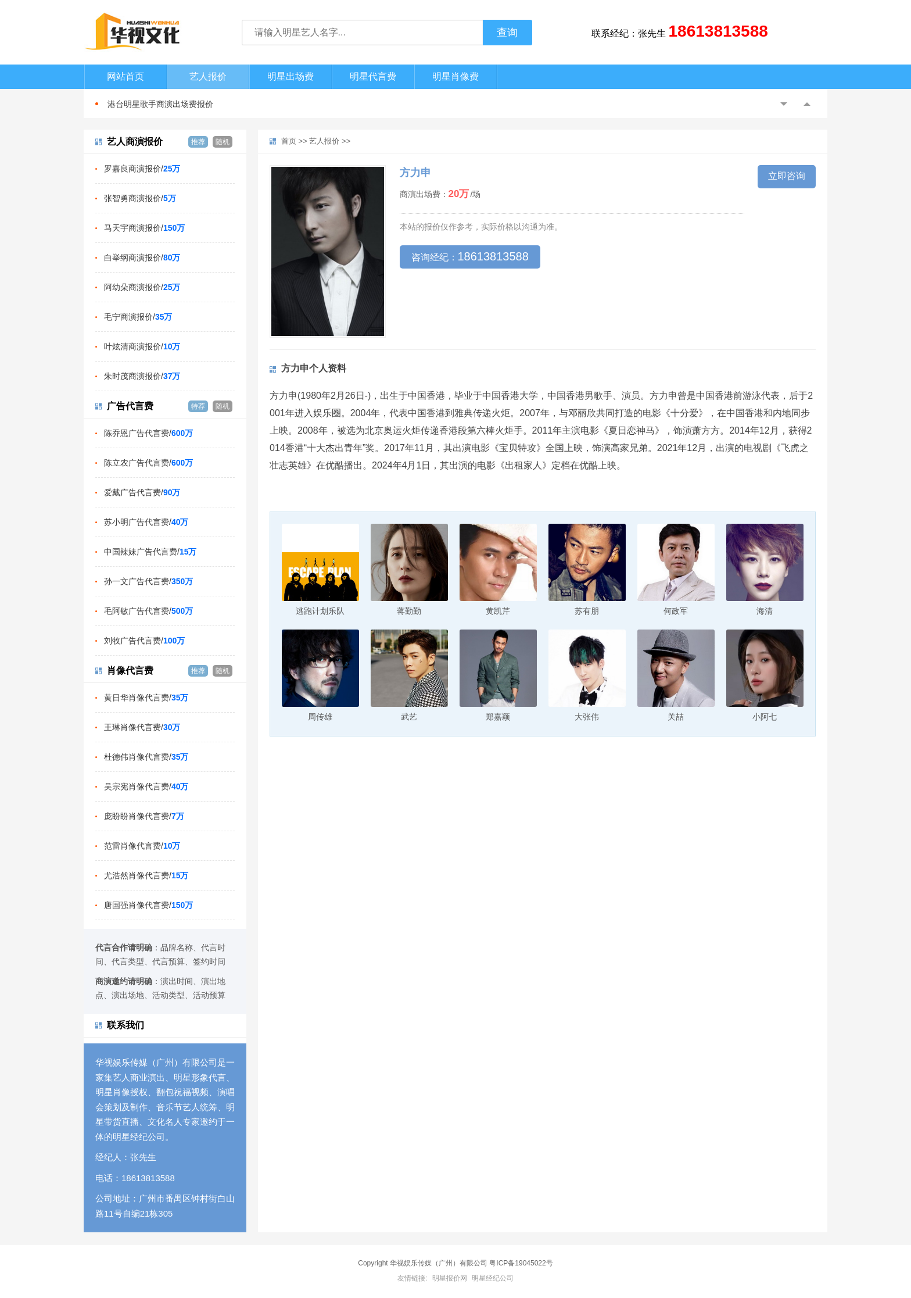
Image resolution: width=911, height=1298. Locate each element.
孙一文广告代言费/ (148, 581)
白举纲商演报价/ (142, 257)
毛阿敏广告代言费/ (148, 611)
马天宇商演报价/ (144, 228)
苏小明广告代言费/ (146, 522)
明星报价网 (449, 1278)
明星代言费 (373, 76)
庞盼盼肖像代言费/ (144, 816)
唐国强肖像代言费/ (148, 905)
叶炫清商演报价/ (142, 346)
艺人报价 (208, 76)
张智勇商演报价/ (140, 198)
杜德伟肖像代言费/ (146, 756)
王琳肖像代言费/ (142, 727)
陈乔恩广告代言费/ (148, 433)
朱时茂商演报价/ (142, 376)
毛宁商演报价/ (138, 316)
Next (807, 104)
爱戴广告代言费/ (142, 492)
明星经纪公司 (493, 1278)
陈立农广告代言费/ (148, 462)
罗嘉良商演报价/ (142, 168)
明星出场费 (290, 76)
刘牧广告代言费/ (144, 640)
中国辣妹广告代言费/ (150, 551)
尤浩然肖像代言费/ (146, 875)
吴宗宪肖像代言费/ (146, 786)
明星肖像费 (455, 76)
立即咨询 (786, 176)
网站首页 (125, 76)
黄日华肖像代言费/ (146, 697)
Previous (783, 104)
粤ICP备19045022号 (521, 1263)
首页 (288, 141)
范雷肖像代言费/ (142, 845)
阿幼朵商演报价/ (142, 287)
